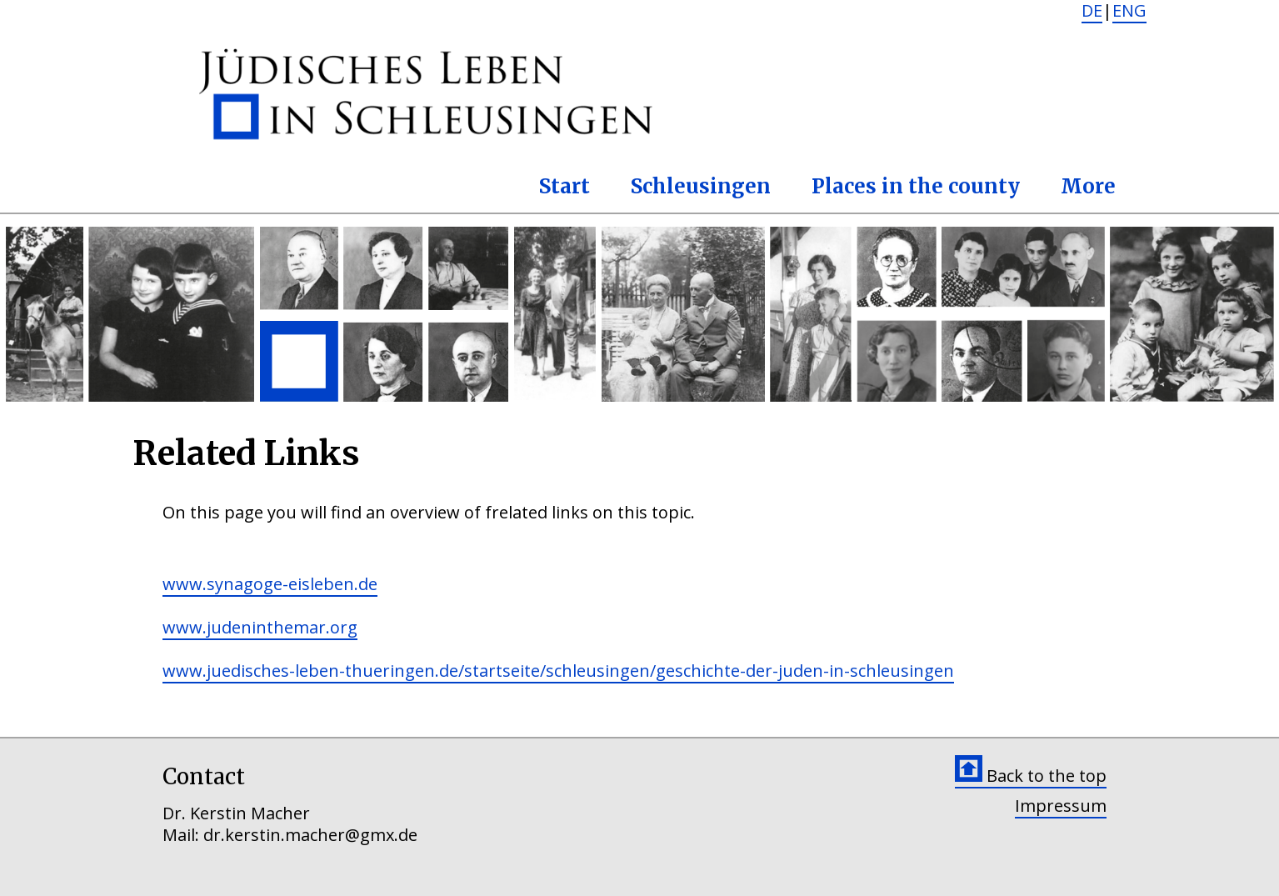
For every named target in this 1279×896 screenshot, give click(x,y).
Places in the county (916, 186)
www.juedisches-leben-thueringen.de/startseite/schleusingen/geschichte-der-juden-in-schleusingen (558, 670)
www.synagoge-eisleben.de (269, 584)
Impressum (1061, 805)
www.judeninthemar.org (259, 627)
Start (564, 186)
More (1088, 186)
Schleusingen (701, 186)
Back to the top (1031, 775)
